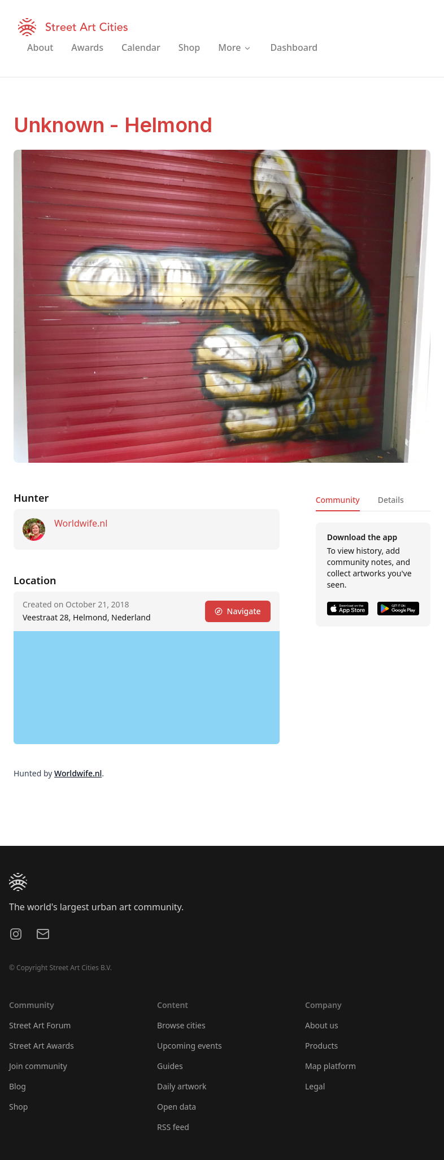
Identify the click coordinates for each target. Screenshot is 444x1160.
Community (338, 499)
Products (321, 1045)
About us (321, 1025)
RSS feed (173, 1127)
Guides (170, 1066)
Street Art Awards (41, 1045)
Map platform (330, 1066)
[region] (147, 687)
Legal (315, 1086)
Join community (38, 1066)
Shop (18, 1106)
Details (391, 499)
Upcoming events (189, 1045)
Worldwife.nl (80, 523)
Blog (17, 1086)
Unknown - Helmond (113, 124)
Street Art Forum (40, 1025)
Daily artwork (182, 1086)
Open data (176, 1106)
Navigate (238, 611)
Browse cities (181, 1025)
